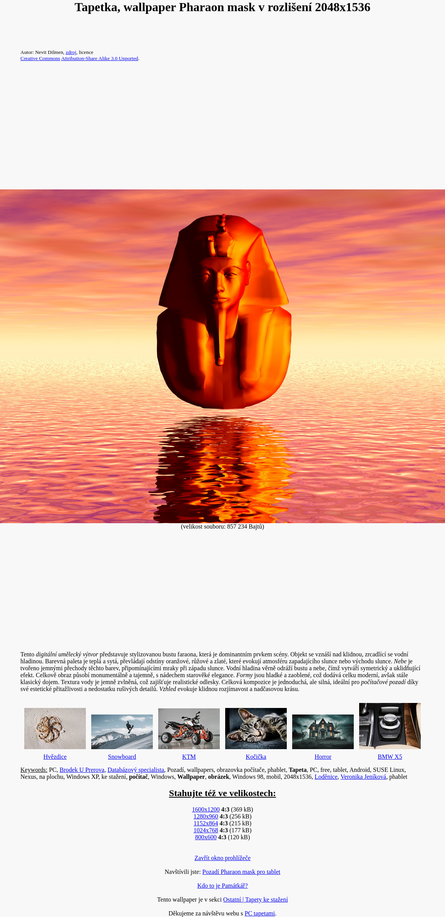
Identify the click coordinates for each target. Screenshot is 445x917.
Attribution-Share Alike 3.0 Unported (99, 58)
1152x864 (206, 823)
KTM (189, 732)
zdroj (71, 52)
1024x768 (206, 830)
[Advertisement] (222, 128)
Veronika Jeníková (363, 776)
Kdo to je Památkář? (222, 885)
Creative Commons (40, 58)
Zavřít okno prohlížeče (222, 858)
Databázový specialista (135, 769)
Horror (323, 735)
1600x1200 (206, 809)
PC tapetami (260, 913)
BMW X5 (390, 729)
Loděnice (326, 776)
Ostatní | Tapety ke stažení (255, 899)
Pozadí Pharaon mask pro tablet (241, 871)
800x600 (206, 837)
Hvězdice (55, 732)
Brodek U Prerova (82, 769)
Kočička (256, 732)
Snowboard (122, 735)
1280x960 (206, 816)
